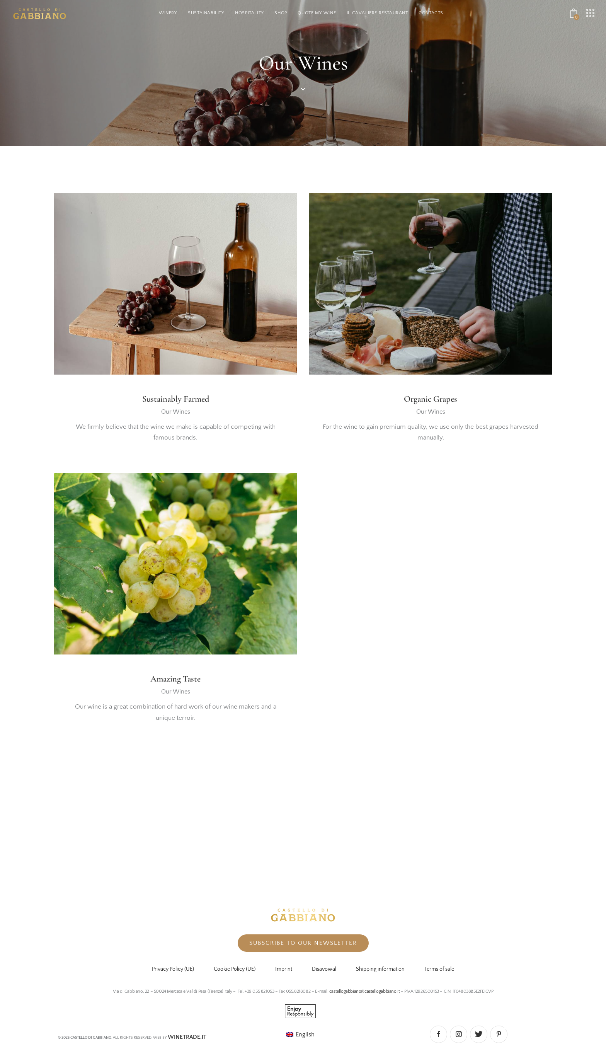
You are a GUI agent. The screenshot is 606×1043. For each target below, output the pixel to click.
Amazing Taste (175, 680)
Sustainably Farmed (176, 399)
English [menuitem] (305, 1034)
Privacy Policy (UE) (173, 969)
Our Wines (175, 412)
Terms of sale (439, 969)
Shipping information (380, 969)
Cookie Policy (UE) (234, 969)
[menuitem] (300, 1034)
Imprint (283, 969)
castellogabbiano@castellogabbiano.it (365, 991)
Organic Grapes (430, 399)
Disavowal (324, 969)
